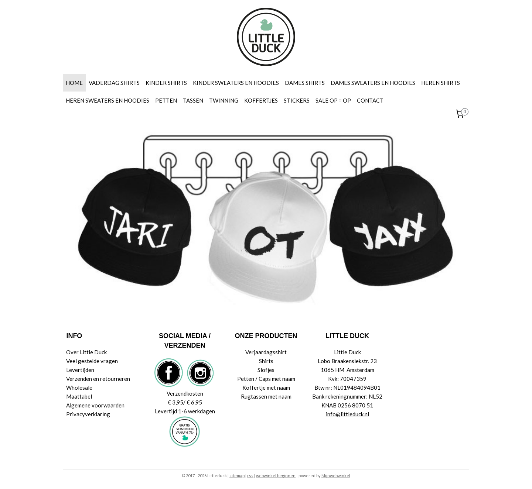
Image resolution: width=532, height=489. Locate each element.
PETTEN (166, 100)
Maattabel (79, 396)
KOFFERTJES (261, 100)
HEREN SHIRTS (440, 82)
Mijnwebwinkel (335, 475)
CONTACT (370, 100)
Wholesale (79, 387)
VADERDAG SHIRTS (114, 82)
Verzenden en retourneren (98, 378)
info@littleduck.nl (347, 414)
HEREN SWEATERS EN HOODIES (107, 100)
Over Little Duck (86, 352)
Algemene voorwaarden (95, 405)
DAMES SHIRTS (305, 82)
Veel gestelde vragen (92, 361)
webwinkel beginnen (276, 475)
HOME (74, 82)
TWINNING (223, 100)
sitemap (237, 475)
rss (250, 475)
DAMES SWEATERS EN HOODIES (373, 82)
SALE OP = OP (333, 100)
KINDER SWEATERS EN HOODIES (236, 82)
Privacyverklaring (88, 414)
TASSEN (193, 100)
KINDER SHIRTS (166, 82)
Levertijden (80, 369)
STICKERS (297, 100)
